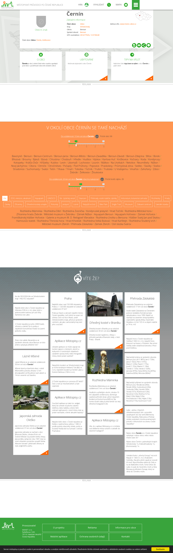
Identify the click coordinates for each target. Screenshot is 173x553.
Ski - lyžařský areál (67, 198)
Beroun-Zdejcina (135, 156)
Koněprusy (154, 159)
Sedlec (138, 165)
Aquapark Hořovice (125, 214)
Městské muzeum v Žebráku (59, 214)
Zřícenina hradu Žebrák (29, 214)
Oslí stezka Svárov (121, 224)
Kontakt (125, 536)
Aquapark (39, 198)
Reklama (92, 527)
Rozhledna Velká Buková (96, 220)
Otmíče (42, 165)
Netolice (130, 162)
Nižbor (154, 162)
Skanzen (82, 198)
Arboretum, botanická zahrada (134, 198)
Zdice (82, 24)
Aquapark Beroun (103, 214)
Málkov (105, 162)
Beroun (83, 32)
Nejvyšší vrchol (89, 204)
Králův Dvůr (32, 162)
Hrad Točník (116, 211)
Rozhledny (155, 198)
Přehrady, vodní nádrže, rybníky (104, 198)
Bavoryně (17, 156)
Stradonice (19, 169)
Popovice (94, 165)
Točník (88, 169)
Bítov (148, 156)
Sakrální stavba (162, 204)
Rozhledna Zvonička (73, 211)
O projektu (58, 527)
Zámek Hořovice (146, 214)
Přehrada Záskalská (82, 224)
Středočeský (85, 27)
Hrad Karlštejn (119, 220)
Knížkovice (46, 40)
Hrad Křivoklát (73, 220)
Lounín (95, 162)
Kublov (54, 162)
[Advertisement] (86, 103)
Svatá (45, 169)
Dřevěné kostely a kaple (37, 204)
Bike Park (103, 204)
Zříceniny (18, 204)
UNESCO (51, 198)
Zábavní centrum (144, 204)
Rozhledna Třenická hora (50, 220)
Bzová (44, 159)
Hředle (77, 159)
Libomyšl (72, 162)
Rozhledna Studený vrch (142, 220)
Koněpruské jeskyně (97, 211)
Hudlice (87, 159)
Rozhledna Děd (52, 211)
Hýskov (96, 159)
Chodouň (66, 159)
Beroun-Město (78, 156)
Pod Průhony (81, 165)
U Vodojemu (121, 169)
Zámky (7, 204)
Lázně (75, 204)
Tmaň (69, 169)
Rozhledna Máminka (31, 211)
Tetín (52, 169)
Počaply (67, 165)
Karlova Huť (108, 159)
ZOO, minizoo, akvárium (21, 198)
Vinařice (134, 169)
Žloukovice (97, 172)
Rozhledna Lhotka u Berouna (111, 217)
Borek (156, 156)
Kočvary (134, 159)
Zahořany (146, 169)
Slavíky (147, 165)
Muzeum (129, 204)
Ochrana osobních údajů (92, 536)
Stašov (156, 165)
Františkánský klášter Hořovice (28, 217)
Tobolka (79, 169)
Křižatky (44, 162)
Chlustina (54, 159)
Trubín (98, 169)
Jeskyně (65, 204)
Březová (16, 159)
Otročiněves (54, 165)
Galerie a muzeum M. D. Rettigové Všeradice (70, 217)
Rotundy (54, 204)
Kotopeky (19, 162)
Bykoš (36, 159)
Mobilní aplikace (58, 536)
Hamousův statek (25, 220)
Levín (63, 162)
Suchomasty (33, 169)
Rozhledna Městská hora (138, 211)
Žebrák (74, 172)
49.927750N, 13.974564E (89, 35)
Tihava (60, 169)
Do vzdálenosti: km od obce (77, 136)
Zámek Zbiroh (102, 224)
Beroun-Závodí (116, 156)
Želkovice (85, 172)
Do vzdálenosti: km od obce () (74, 179)
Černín (75, 13)
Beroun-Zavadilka (97, 156)
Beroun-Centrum (43, 156)
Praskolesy (107, 165)
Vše (4, 198)
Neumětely (143, 162)
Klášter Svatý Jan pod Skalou (144, 217)
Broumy (26, 159)
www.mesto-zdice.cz (128, 24)
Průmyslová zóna (124, 165)
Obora (32, 165)
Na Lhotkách (117, 162)
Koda (143, 159)
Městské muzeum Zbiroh (55, 224)
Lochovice (84, 162)
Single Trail (116, 204)
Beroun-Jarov (61, 156)
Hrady (167, 198)
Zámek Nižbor (84, 214)
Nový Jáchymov (19, 165)
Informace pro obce (125, 527)
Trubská (108, 169)
